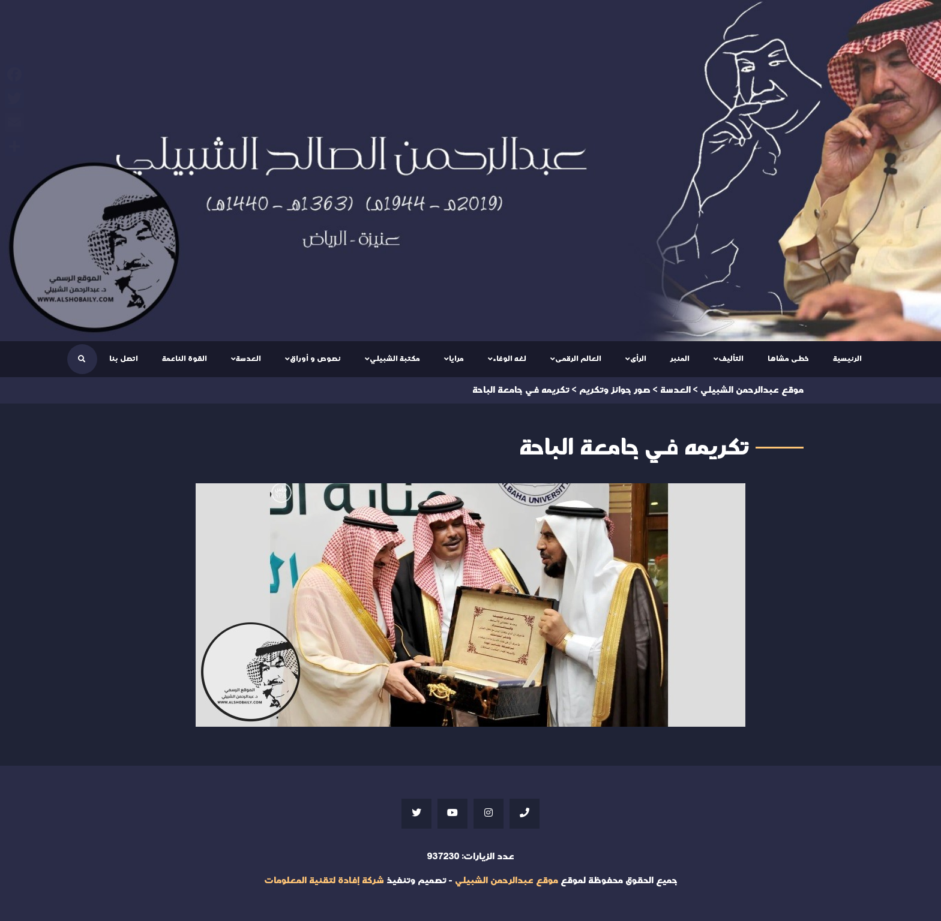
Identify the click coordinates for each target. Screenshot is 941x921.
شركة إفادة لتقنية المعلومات (324, 880)
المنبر (680, 358)
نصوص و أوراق (315, 358)
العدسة (248, 358)
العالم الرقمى (578, 358)
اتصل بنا (123, 358)
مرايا (456, 358)
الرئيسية (847, 358)
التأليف (731, 358)
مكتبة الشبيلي (395, 358)
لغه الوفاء (509, 358)
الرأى (638, 358)
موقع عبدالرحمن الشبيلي (506, 880)
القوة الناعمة (184, 358)
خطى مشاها (788, 358)
